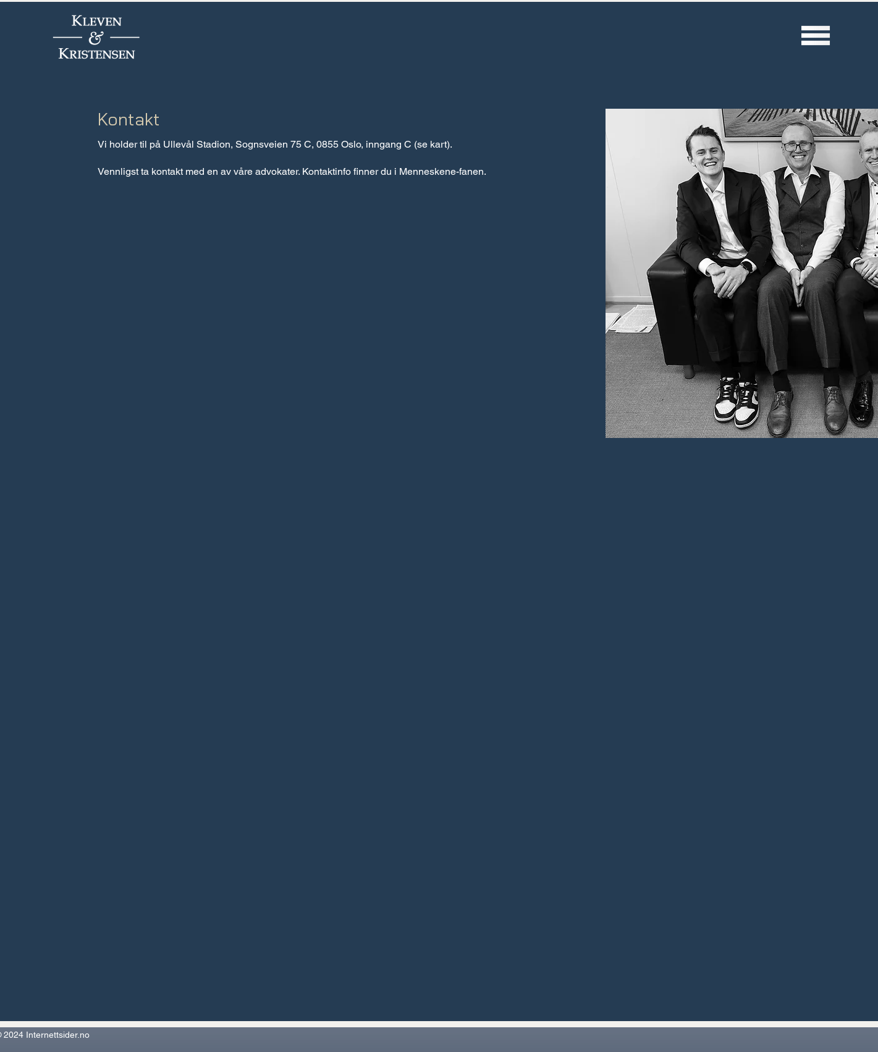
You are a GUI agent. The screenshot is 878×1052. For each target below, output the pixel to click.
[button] (816, 35)
